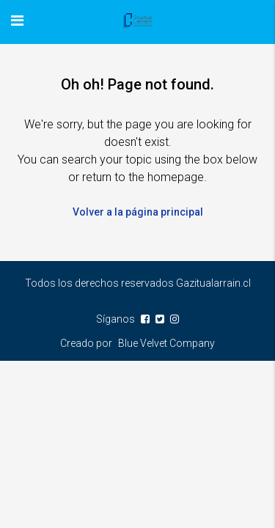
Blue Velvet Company (166, 343)
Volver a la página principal (138, 212)
